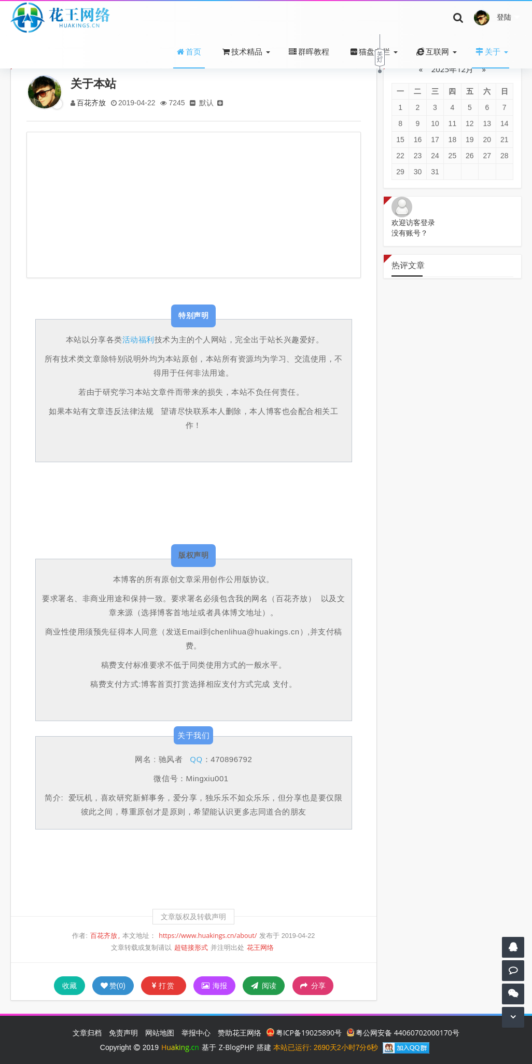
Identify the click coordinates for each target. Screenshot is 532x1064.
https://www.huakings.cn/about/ (208, 935)
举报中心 (196, 1033)
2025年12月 (452, 69)
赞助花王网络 (239, 1033)
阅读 (263, 985)
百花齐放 (91, 102)
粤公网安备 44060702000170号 (403, 1033)
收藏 (69, 985)
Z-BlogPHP (236, 1047)
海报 (215, 985)
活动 (130, 339)
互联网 (432, 51)
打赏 (163, 985)
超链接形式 (191, 947)
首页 (189, 51)
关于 (487, 51)
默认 (208, 102)
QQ (196, 759)
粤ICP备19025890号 (304, 1033)
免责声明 (123, 1033)
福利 (146, 339)
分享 (313, 986)
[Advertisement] (193, 205)
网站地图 (159, 1033)
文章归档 (87, 1033)
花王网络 (260, 947)
